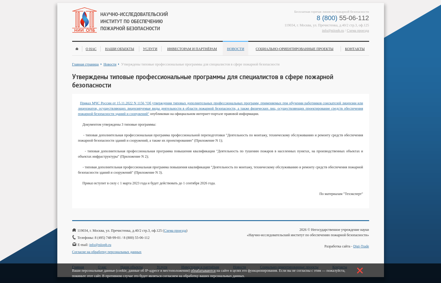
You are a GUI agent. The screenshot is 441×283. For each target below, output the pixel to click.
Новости (235, 49)
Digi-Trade (361, 246)
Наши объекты (119, 49)
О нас (91, 49)
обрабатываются (203, 270)
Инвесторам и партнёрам (192, 49)
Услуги (150, 49)
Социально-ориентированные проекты (294, 49)
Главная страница (85, 64)
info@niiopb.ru (333, 30)
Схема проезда (358, 30)
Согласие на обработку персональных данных (107, 252)
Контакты (355, 49)
